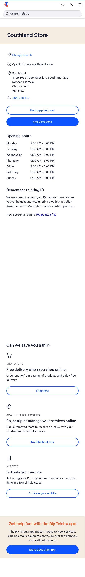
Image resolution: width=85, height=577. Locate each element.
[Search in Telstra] (42, 13)
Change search (19, 55)
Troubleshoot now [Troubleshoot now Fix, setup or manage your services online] (42, 442)
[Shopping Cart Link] (62, 4)
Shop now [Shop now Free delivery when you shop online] (42, 391)
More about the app (42, 549)
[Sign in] (71, 4)
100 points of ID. (46, 215)
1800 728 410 (20, 98)
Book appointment (42, 110)
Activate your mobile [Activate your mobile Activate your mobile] (42, 493)
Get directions (42, 122)
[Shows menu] (80, 4)
